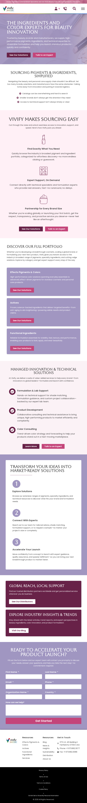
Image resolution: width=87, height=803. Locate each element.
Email (9, 682)
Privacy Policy (43, 770)
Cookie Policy (43, 789)
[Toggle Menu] (83, 9)
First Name (11, 672)
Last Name (51, 672)
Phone (48, 682)
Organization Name (16, 692)
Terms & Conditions (43, 783)
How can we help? (15, 702)
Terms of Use (43, 777)
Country (49, 692)
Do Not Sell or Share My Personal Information (43, 796)
